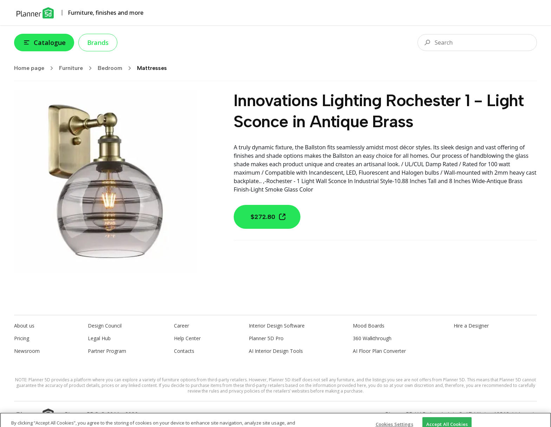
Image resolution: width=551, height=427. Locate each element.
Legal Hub (99, 338)
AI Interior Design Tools (276, 351)
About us (24, 325)
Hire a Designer (471, 325)
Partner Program (107, 351)
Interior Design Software (277, 325)
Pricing (21, 338)
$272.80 (268, 217)
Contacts (184, 351)
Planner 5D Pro (266, 338)
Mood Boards (368, 325)
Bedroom (117, 68)
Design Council (105, 325)
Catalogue (44, 42)
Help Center (187, 338)
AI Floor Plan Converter (379, 351)
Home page (36, 68)
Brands (98, 42)
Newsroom (27, 351)
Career (181, 325)
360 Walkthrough (372, 338)
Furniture (77, 68)
